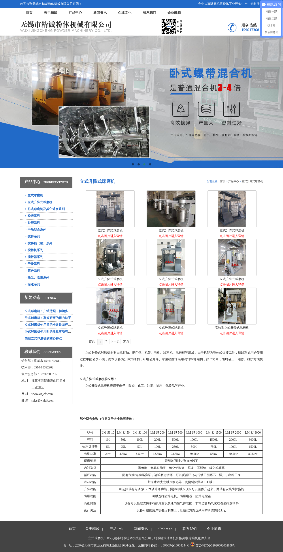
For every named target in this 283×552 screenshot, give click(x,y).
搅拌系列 (32, 236)
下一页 (115, 341)
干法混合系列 (35, 229)
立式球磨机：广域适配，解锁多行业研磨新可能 (57, 311)
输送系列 (32, 284)
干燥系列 (32, 264)
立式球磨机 (34, 195)
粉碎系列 (32, 216)
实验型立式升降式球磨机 (232, 327)
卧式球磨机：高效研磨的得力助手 (48, 318)
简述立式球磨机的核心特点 (43, 338)
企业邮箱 (174, 12)
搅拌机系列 (34, 250)
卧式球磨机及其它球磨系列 (45, 209)
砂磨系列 (32, 222)
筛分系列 (32, 270)
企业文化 (124, 12)
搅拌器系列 (34, 257)
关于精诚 (50, 12)
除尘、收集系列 (37, 277)
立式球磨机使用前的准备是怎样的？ (49, 324)
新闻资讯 (100, 12)
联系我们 (149, 12)
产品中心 (75, 12)
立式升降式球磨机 (38, 202)
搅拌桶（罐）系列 (38, 243)
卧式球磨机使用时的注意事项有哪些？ (51, 331)
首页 (29, 12)
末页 (126, 341)
